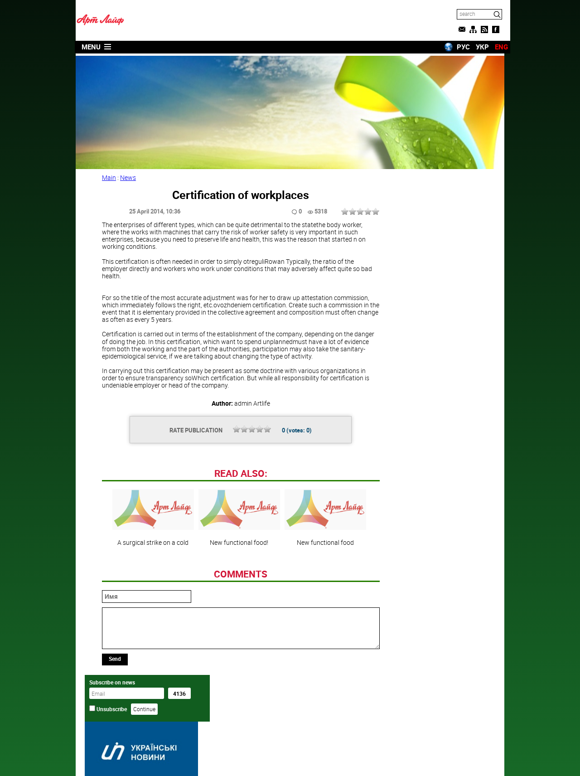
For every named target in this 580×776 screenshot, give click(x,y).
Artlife (267, 759)
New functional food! (237, 577)
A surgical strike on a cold (151, 577)
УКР (476, 46)
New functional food (323, 577)
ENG (495, 46)
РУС (457, 46)
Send (116, 718)
